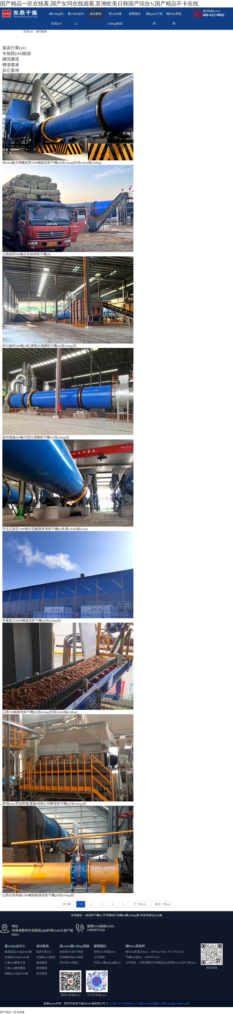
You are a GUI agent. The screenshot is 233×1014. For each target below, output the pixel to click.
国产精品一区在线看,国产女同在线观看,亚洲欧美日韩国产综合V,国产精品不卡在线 (99, 4)
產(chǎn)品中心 (15, 946)
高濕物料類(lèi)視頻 (71, 957)
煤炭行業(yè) (44, 951)
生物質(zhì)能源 (45, 957)
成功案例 (95, 13)
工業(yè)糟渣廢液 (15, 968)
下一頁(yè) (139, 904)
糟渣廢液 (41, 968)
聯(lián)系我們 (135, 946)
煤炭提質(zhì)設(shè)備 (18, 951)
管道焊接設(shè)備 (151, 915)
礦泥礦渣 (41, 962)
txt (160, 1003)
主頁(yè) (28, 31)
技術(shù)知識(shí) (104, 951)
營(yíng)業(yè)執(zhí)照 (175, 1003)
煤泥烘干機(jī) (93, 915)
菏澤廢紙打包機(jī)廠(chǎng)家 (121, 915)
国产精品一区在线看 (12, 1012)
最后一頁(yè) (162, 904)
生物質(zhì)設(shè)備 (17, 957)
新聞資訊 (135, 13)
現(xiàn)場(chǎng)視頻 (74, 946)
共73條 (67, 904)
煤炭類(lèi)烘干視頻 (71, 951)
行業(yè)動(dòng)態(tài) (107, 962)
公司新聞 (99, 957)
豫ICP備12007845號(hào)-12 (122, 1003)
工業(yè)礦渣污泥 (15, 962)
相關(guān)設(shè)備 (16, 973)
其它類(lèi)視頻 (69, 962)
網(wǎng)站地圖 (148, 1003)
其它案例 (41, 973)
